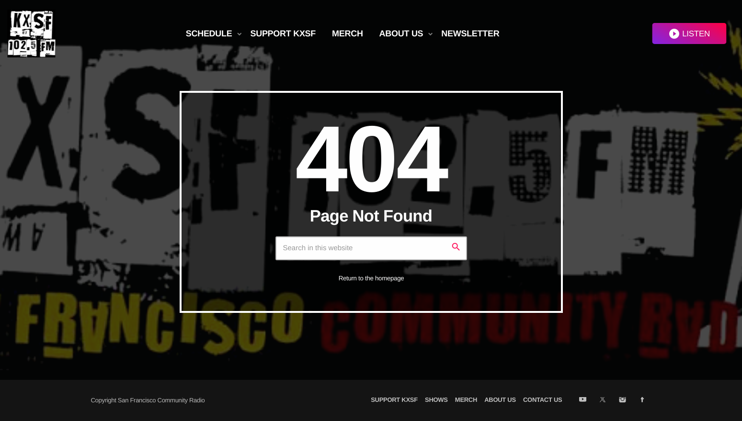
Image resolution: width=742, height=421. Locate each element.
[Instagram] (622, 400)
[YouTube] (582, 400)
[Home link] (31, 33)
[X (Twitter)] (602, 400)
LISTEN (689, 34)
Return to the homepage (371, 278)
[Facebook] (642, 400)
